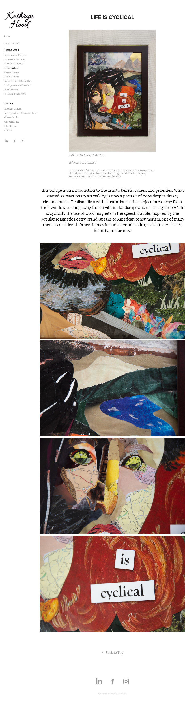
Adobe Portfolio (119, 693)
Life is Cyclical (11, 68)
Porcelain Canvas (12, 108)
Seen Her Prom (11, 76)
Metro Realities (11, 121)
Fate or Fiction (11, 89)
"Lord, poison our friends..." (17, 85)
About (7, 36)
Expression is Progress (15, 55)
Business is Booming (14, 59)
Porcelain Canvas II (14, 63)
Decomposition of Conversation (20, 113)
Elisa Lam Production (15, 94)
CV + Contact (12, 43)
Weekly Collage (11, 72)
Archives (9, 103)
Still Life (8, 130)
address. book (11, 117)
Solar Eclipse (10, 126)
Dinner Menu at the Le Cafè (18, 81)
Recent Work (11, 50)
